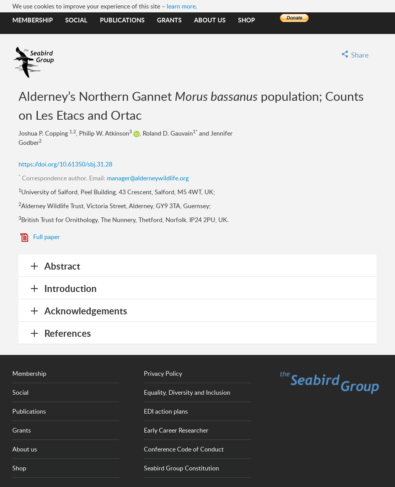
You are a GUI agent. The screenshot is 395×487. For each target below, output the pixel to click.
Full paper (46, 236)
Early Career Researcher (176, 430)
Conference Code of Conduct (184, 449)
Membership (32, 19)
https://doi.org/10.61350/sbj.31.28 (65, 164)
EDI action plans (166, 411)
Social (76, 19)
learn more (181, 6)
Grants (169, 19)
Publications (122, 19)
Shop (246, 19)
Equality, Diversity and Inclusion (187, 392)
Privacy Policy (163, 373)
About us (210, 19)
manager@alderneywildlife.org (148, 178)
